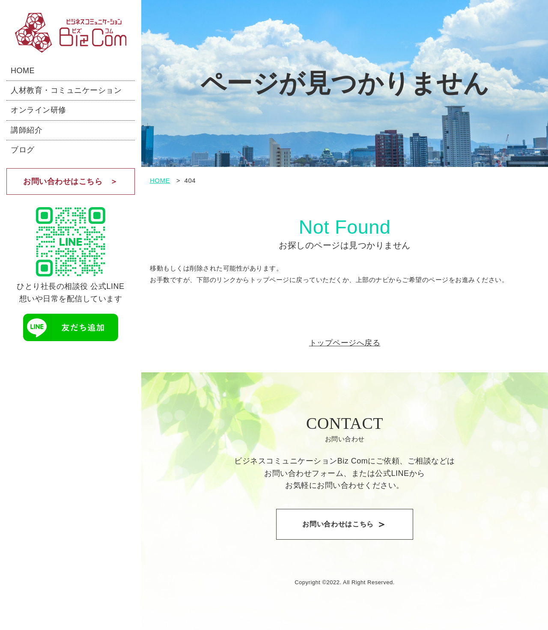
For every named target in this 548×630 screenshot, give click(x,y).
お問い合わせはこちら (62, 181)
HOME (23, 70)
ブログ (23, 150)
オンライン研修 (38, 110)
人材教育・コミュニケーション (66, 90)
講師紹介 (26, 130)
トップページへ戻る (345, 343)
